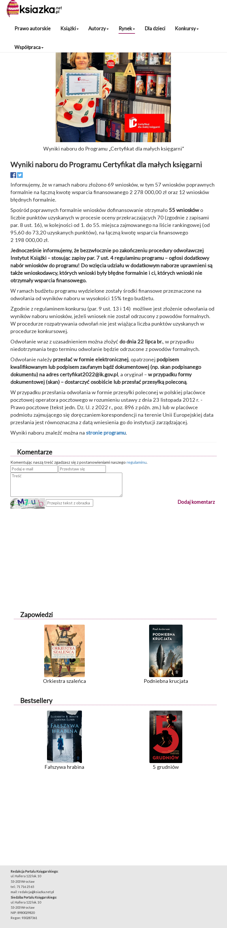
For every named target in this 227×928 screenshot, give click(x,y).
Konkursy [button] (187, 28)
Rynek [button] (127, 28)
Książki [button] (69, 28)
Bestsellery (36, 701)
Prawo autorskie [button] (32, 28)
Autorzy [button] (98, 28)
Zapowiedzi (36, 615)
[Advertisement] (113, 549)
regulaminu (137, 462)
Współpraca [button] (29, 47)
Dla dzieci (155, 28)
